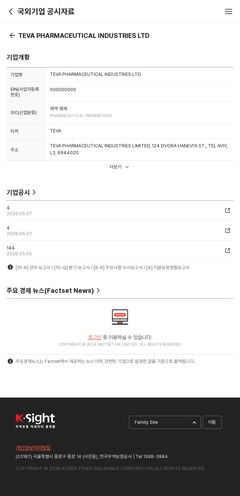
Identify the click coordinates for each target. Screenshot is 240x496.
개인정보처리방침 (33, 448)
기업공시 (18, 192)
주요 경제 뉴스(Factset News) (50, 290)
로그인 (94, 337)
